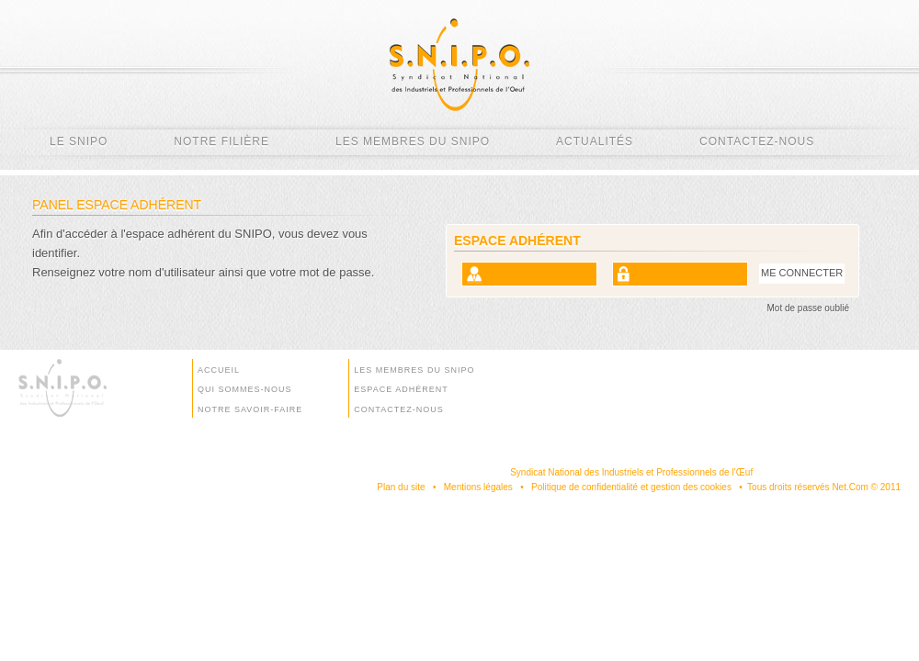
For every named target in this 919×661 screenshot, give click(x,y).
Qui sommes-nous (245, 389)
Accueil (219, 370)
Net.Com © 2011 (866, 487)
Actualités (594, 141)
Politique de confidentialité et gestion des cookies (631, 487)
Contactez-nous (756, 141)
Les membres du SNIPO (412, 141)
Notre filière (221, 141)
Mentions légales (478, 487)
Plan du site (401, 487)
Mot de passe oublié (807, 308)
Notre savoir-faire (250, 409)
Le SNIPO (79, 141)
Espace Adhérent (401, 389)
